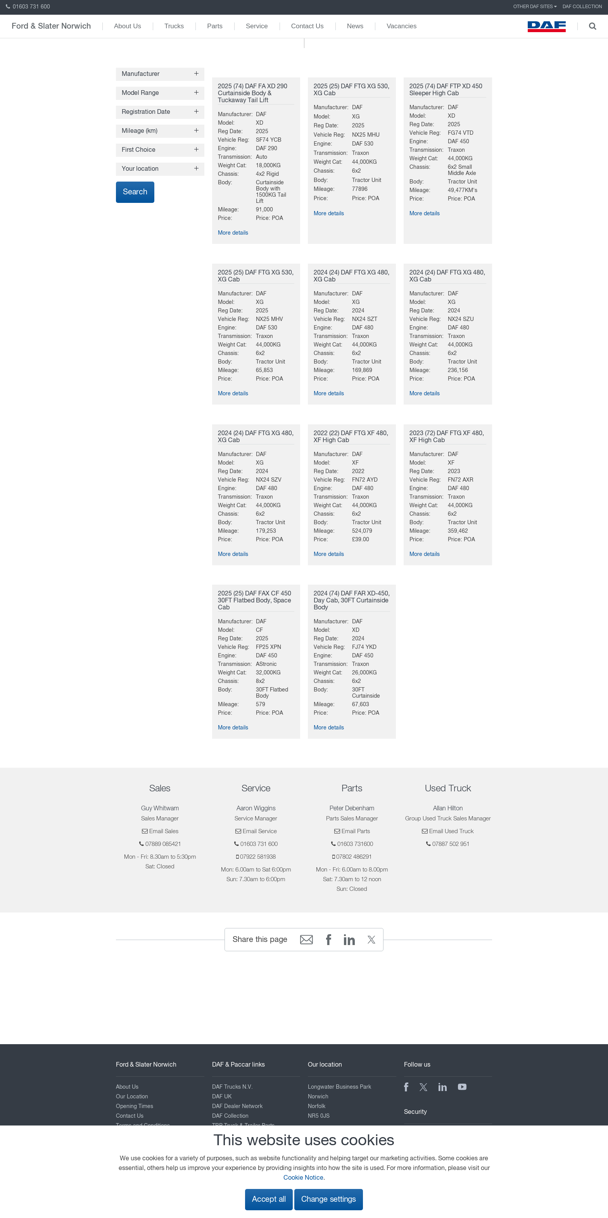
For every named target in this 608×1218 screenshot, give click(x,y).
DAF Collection (582, 7)
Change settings (328, 1200)
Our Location (132, 1097)
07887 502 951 (451, 844)
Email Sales (163, 831)
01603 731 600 (28, 7)
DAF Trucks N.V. (232, 1087)
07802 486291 (354, 857)
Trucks (174, 26)
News (355, 26)
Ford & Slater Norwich (51, 26)
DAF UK (221, 1097)
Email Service (260, 831)
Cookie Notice (303, 1178)
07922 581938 (258, 857)
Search (135, 192)
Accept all (269, 1200)
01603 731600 (355, 844)
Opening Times (134, 1106)
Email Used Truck (451, 831)
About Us (127, 26)
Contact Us (307, 26)
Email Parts (356, 831)
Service (257, 26)
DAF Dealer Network (237, 1106)
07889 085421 (163, 844)
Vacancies (401, 26)
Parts (215, 26)
